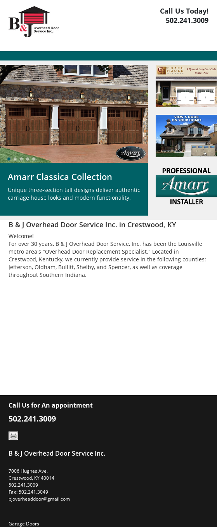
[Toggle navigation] (13, 55)
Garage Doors (24, 523)
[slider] (21, 159)
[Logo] (34, 25)
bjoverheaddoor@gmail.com (39, 499)
